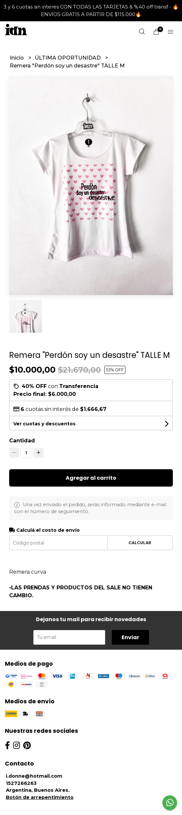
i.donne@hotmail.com (34, 776)
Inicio (17, 58)
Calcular (139, 543)
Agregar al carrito (91, 478)
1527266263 (21, 783)
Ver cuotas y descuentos (44, 424)
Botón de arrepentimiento (40, 797)
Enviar (130, 637)
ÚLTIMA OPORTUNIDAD (68, 58)
